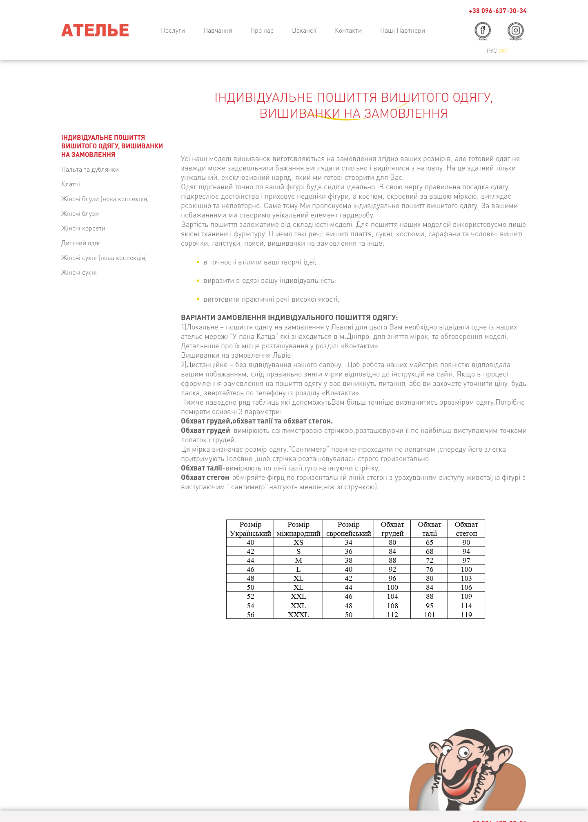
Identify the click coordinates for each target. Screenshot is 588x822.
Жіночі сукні (79, 272)
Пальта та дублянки (90, 169)
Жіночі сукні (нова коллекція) (104, 257)
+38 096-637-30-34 (498, 10)
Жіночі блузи (80, 213)
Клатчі (70, 183)
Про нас (262, 30)
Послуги (173, 30)
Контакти (348, 30)
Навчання (217, 30)
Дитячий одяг (81, 242)
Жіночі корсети (83, 228)
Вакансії (304, 30)
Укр (504, 50)
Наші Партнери (402, 30)
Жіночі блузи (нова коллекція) (105, 198)
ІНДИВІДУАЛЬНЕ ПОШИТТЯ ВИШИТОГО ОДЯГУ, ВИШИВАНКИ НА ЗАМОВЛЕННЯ (112, 146)
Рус (492, 50)
